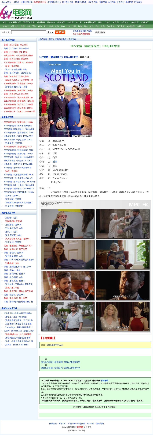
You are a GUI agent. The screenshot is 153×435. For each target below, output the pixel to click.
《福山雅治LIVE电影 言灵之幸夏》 (18, 324)
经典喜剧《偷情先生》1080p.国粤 (18, 164)
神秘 (51, 26)
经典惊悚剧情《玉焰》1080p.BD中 (18, 136)
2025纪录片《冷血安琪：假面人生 (18, 178)
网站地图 (100, 423)
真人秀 (79, 22)
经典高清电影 (60, 39)
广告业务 (72, 423)
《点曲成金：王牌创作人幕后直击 (18, 284)
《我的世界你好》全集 (13, 228)
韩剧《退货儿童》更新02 (14, 281)
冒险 (74, 26)
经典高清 (51, 22)
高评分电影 (93, 2)
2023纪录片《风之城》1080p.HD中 (19, 157)
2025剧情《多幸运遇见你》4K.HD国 (19, 182)
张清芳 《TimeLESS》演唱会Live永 (19, 331)
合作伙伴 (90, 423)
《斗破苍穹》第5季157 (13, 206)
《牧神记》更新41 (11, 196)
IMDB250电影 (81, 2)
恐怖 (63, 26)
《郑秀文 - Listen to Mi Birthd (16, 345)
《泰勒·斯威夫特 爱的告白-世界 (17, 338)
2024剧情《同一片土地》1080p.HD (19, 185)
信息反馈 (81, 423)
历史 (97, 26)
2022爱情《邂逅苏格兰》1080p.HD (19, 129)
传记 (91, 26)
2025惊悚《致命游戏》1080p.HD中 (19, 189)
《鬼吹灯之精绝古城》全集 (15, 69)
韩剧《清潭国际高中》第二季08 (17, 267)
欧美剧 (116, 22)
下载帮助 (104, 380)
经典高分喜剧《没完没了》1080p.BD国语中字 (60, 368)
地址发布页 (6, 2)
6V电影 (3, 12)
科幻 (40, 26)
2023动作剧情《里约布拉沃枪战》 (18, 126)
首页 (4, 22)
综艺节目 (125, 22)
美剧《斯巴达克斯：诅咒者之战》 (18, 73)
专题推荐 (141, 26)
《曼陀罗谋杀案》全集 (13, 256)
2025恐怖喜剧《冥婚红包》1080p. (18, 154)
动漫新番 (41, 22)
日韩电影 (145, 22)
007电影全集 (67, 2)
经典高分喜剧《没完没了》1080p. (18, 161)
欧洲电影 (112, 2)
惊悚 (80, 26)
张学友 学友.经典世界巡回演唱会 (18, 313)
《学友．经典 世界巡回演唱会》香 (18, 341)
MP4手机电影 (90, 22)
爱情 (34, 26)
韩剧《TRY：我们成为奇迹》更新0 (18, 260)
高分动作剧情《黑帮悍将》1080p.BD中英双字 (60, 362)
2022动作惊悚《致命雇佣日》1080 (18, 133)
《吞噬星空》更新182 (13, 143)
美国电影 (103, 2)
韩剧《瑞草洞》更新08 (13, 253)
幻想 (57, 26)
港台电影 (135, 22)
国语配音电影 (29, 22)
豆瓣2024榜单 (27, 2)
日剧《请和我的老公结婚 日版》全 (18, 302)
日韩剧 (107, 22)
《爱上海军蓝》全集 (12, 235)
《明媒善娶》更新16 (12, 225)
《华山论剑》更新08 (12, 242)
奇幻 (45, 26)
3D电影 (70, 22)
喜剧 (23, 26)
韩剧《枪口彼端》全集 (13, 277)
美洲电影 (129, 2)
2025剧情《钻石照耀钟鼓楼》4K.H (18, 175)
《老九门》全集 (10, 232)
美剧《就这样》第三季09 (14, 295)
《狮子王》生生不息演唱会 (15, 317)
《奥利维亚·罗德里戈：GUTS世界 (18, 320)
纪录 (103, 26)
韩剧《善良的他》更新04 (14, 274)
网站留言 (53, 423)
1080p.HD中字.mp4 (55, 345)
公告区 (16, 2)
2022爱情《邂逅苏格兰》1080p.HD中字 (58, 57)
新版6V (6, 26)
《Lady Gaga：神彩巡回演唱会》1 (18, 327)
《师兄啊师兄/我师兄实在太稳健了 (18, 203)
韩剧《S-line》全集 (12, 270)
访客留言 (138, 2)
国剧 (100, 22)
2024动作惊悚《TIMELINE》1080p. (19, 192)
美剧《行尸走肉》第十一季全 (16, 48)
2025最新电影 (15, 22)
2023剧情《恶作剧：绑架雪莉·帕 (18, 168)
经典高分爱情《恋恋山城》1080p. (18, 140)
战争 (68, 26)
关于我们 (62, 423)
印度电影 (110, 26)
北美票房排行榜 (54, 2)
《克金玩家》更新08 (12, 199)
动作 (28, 26)
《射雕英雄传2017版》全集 (15, 87)
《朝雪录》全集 (10, 218)
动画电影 (61, 22)
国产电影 (120, 26)
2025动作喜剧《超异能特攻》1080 (18, 150)
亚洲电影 (120, 2)
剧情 (86, 26)
